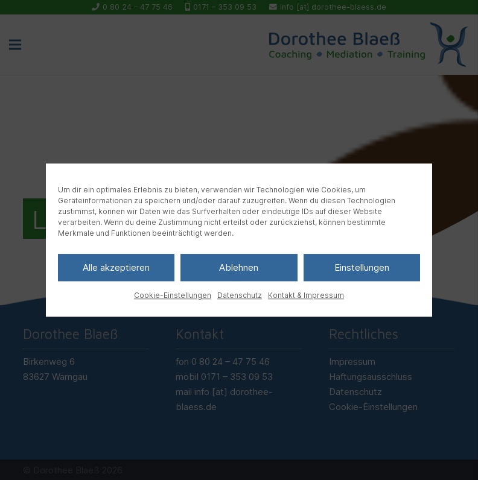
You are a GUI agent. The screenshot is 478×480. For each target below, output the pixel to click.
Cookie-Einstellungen (172, 295)
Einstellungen (361, 267)
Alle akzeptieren (116, 267)
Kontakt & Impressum (306, 295)
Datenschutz (239, 295)
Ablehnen (238, 267)
